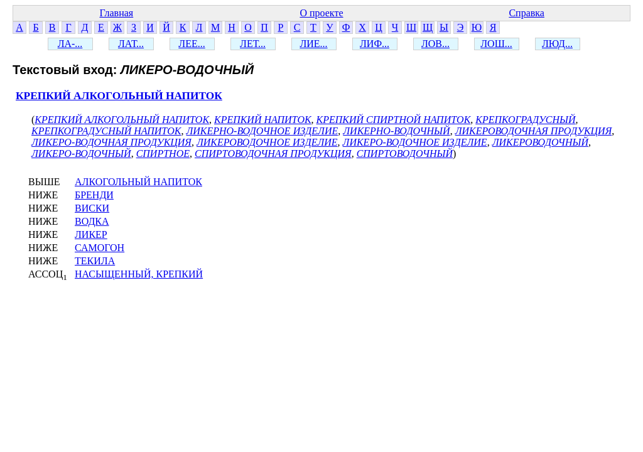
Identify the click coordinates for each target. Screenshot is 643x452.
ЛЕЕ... (191, 43)
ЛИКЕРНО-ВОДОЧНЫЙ (396, 131)
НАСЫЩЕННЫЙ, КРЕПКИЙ (139, 274)
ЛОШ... (496, 43)
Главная (116, 13)
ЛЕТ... (253, 43)
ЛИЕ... (313, 43)
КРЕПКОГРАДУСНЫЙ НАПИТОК (106, 131)
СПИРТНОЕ (163, 153)
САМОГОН (99, 247)
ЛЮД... (557, 43)
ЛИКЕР (91, 234)
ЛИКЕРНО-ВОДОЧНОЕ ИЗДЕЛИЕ (262, 131)
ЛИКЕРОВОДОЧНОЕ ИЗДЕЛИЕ (267, 142)
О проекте (321, 13)
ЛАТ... (131, 43)
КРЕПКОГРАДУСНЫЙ (525, 119)
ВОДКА (92, 221)
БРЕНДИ (94, 195)
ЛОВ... (435, 43)
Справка (526, 13)
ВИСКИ (92, 208)
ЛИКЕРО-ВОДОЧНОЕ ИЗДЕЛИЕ (415, 142)
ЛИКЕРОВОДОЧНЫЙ (540, 142)
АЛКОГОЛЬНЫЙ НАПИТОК (138, 181)
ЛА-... (70, 43)
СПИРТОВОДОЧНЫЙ (405, 153)
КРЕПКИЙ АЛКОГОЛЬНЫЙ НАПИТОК (119, 96)
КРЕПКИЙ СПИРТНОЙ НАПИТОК (393, 119)
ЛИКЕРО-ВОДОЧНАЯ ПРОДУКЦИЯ (111, 142)
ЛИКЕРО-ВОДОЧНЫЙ (81, 153)
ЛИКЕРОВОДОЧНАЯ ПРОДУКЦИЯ (533, 131)
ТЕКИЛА (95, 261)
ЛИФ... (374, 43)
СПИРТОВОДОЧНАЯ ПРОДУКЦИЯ (273, 153)
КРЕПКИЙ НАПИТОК (262, 119)
